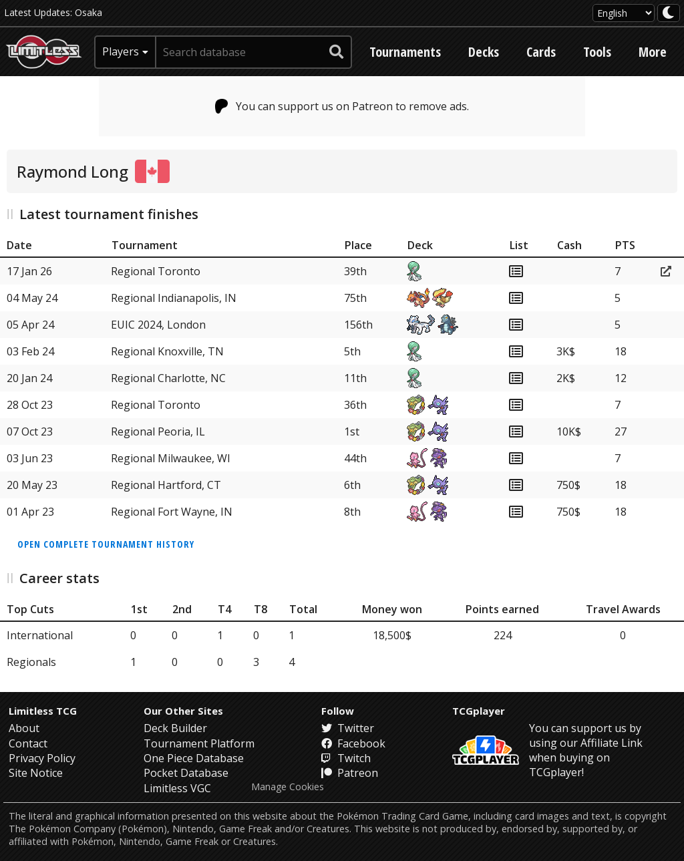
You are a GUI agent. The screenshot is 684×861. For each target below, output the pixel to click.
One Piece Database (194, 758)
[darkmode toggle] (668, 13)
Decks (483, 52)
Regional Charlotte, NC (168, 378)
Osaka (88, 12)
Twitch (346, 758)
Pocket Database (186, 772)
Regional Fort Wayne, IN (171, 511)
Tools (597, 52)
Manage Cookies (287, 787)
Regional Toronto (155, 271)
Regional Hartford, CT (166, 485)
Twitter (347, 728)
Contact (28, 743)
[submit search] (337, 52)
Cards (541, 52)
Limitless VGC (177, 788)
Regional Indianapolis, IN (173, 298)
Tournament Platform (199, 743)
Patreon (349, 772)
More (653, 52)
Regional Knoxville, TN (167, 351)
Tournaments (405, 52)
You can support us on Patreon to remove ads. (342, 106)
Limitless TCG (43, 710)
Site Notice (36, 772)
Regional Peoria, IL (158, 431)
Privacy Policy (42, 758)
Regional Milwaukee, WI (170, 458)
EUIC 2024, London (158, 324)
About (24, 728)
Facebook (353, 743)
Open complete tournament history (105, 544)
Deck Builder (175, 728)
